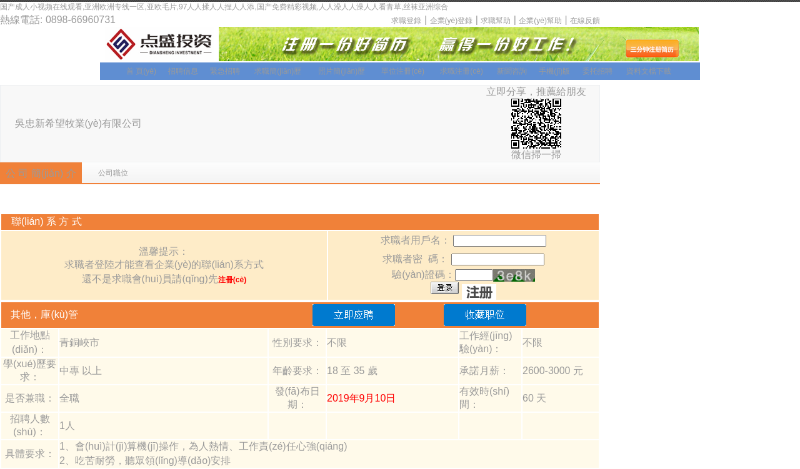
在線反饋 (585, 20)
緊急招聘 (225, 71)
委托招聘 (597, 71)
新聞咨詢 (512, 71)
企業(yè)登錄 (451, 20)
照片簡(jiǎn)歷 (341, 71)
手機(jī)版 (554, 71)
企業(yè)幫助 (540, 20)
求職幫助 (496, 20)
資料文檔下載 (648, 71)
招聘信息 (183, 71)
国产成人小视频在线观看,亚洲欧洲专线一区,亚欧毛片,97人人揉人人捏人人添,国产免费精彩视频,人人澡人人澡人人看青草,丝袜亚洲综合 (224, 6)
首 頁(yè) (141, 71)
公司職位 (113, 173)
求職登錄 (406, 20)
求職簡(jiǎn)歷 (277, 71)
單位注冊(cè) (402, 71)
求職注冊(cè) (461, 71)
